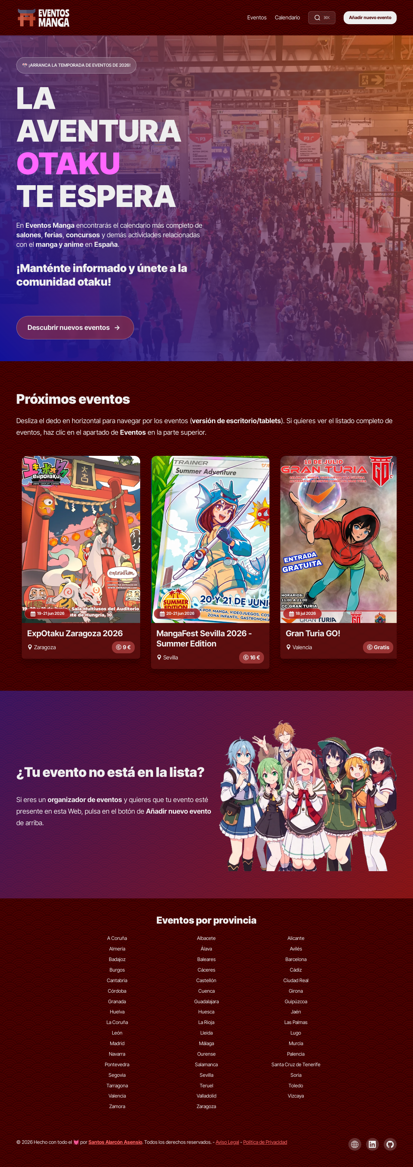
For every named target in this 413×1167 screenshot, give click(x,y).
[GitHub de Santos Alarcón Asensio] (390, 1144)
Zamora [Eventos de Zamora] (117, 1106)
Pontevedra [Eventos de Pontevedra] (117, 1064)
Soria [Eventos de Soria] (296, 1074)
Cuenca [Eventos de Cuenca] (206, 990)
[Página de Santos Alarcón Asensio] (354, 1144)
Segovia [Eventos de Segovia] (117, 1074)
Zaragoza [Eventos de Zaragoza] (206, 1106)
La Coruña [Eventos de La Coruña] (117, 1022)
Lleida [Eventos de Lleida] (206, 1032)
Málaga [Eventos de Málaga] (206, 1043)
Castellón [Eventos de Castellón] (206, 980)
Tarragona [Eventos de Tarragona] (117, 1085)
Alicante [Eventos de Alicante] (295, 938)
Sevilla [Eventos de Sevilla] (206, 1074)
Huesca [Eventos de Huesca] (206, 1011)
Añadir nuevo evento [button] (370, 17)
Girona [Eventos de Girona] (296, 990)
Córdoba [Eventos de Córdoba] (117, 990)
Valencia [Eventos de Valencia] (117, 1096)
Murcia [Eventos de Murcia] (296, 1043)
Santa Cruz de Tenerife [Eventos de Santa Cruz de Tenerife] (295, 1064)
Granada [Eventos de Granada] (117, 1001)
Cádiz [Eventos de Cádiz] (296, 969)
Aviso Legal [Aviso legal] (227, 1142)
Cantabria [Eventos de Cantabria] (117, 980)
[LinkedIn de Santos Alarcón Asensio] (372, 1144)
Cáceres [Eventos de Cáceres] (206, 969)
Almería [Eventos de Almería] (117, 948)
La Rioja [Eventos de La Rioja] (206, 1022)
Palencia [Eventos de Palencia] (295, 1053)
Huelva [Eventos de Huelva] (117, 1011)
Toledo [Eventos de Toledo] (295, 1085)
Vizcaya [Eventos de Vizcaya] (296, 1096)
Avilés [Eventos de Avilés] (296, 948)
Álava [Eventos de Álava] (206, 948)
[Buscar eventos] (321, 17)
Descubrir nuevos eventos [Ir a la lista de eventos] (74, 327)
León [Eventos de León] (117, 1032)
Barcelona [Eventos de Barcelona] (296, 959)
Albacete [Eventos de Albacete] (206, 938)
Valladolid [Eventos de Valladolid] (206, 1096)
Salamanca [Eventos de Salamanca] (206, 1064)
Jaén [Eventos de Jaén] (296, 1011)
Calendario (287, 17)
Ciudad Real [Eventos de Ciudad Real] (296, 980)
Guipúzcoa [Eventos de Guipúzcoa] (296, 1001)
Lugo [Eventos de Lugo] (296, 1032)
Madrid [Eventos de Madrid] (117, 1043)
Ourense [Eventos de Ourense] (206, 1053)
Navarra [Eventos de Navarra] (117, 1053)
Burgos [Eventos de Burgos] (117, 969)
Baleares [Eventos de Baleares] (206, 959)
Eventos (257, 17)
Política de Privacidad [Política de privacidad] (265, 1142)
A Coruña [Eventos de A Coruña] (117, 938)
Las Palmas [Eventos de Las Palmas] (296, 1022)
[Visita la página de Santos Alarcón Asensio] (115, 1142)
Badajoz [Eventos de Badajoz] (117, 959)
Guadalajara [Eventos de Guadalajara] (206, 1001)
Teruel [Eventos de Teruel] (206, 1085)
